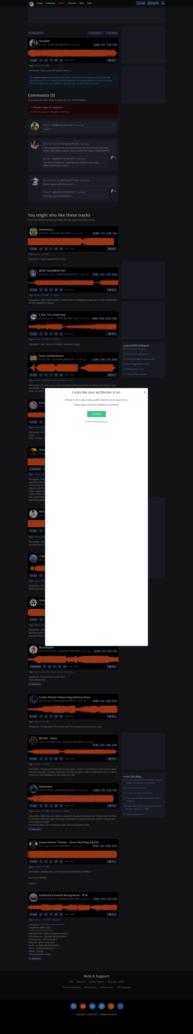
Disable (96, 414)
